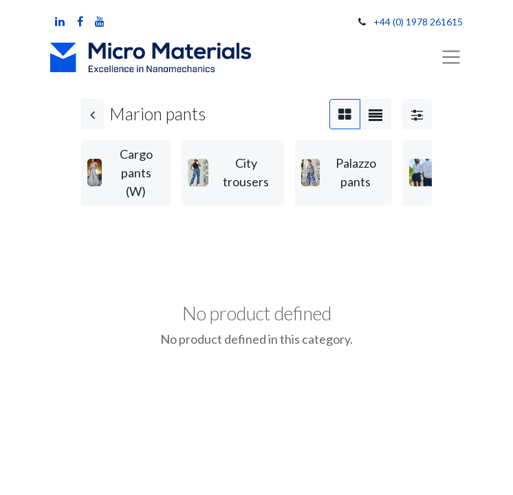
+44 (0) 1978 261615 (418, 22)
